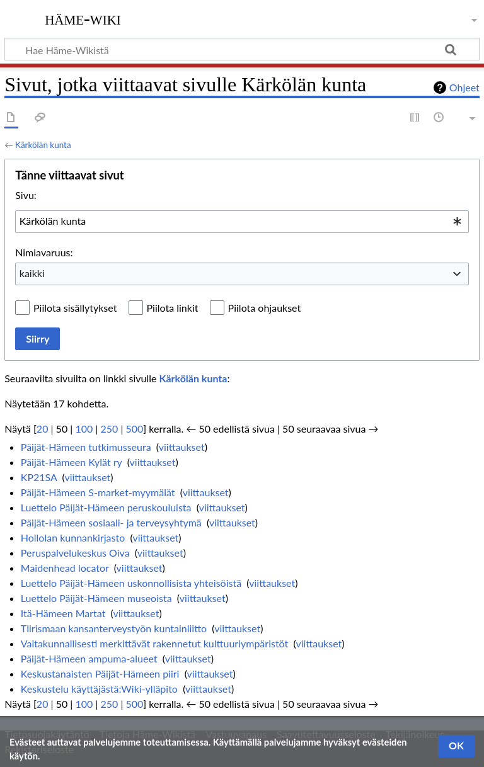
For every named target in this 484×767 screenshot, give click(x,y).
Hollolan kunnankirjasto (73, 537)
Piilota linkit (173, 308)
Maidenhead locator (65, 568)
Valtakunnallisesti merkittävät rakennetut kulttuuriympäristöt (154, 643)
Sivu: (26, 195)
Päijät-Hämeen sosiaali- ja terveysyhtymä (111, 522)
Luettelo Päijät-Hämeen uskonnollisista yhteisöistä (131, 583)
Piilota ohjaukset (264, 308)
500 (134, 429)
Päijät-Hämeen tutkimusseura (86, 447)
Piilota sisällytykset (75, 308)
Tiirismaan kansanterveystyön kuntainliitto (114, 628)
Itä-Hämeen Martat (63, 613)
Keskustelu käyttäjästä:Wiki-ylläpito (99, 689)
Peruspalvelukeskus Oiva (75, 553)
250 (109, 429)
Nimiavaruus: (43, 252)
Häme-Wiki (83, 18)
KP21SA (39, 477)
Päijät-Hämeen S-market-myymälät (98, 492)
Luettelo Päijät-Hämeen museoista (96, 598)
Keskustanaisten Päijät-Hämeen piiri (100, 673)
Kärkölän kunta (43, 145)
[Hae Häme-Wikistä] (242, 49)
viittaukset (182, 447)
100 (84, 429)
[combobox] (242, 221)
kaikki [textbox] (32, 273)
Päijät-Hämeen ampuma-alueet (89, 658)
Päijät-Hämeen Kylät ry (71, 462)
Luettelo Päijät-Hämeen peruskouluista (106, 507)
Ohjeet (464, 87)
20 (43, 429)
